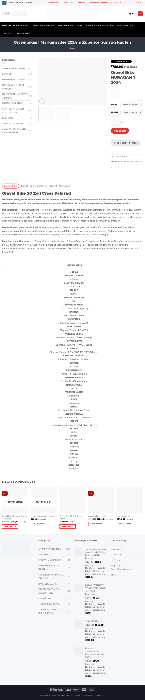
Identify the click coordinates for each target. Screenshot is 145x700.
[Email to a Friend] (119, 167)
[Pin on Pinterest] (123, 167)
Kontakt (137, 2)
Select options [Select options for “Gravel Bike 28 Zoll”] (96, 523)
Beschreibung (11, 186)
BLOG (126, 3)
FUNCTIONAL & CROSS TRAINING (70, 25)
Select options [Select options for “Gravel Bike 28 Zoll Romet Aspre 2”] (67, 526)
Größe (114, 112)
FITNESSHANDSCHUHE (13, 79)
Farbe (114, 104)
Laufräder (8, 118)
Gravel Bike (128, 161)
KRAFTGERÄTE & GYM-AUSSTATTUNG (16, 25)
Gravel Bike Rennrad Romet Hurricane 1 (14, 517)
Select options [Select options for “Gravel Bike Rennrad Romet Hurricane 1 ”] (10, 526)
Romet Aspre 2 (123, 516)
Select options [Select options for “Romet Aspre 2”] (125, 523)
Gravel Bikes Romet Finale (42, 516)
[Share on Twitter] (116, 167)
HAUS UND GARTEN (22, 33)
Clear (140, 101)
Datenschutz (67, 3)
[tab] (10, 186)
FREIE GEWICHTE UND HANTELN (13, 86)
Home (72, 48)
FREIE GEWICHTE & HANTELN (44, 25)
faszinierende (95, 199)
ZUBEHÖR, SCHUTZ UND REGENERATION (14, 130)
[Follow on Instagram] (4, 3)
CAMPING (8, 33)
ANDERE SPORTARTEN (126, 25)
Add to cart (120, 130)
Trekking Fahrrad (12, 123)
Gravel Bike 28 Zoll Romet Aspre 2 (71, 517)
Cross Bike (119, 161)
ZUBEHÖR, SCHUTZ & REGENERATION (100, 25)
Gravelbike (138, 161)
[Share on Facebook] (112, 167)
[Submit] (24, 13)
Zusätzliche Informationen (34, 186)
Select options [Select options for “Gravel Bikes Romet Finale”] (39, 523)
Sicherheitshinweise (60, 186)
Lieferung (81, 3)
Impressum (53, 3)
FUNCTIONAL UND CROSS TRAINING (15, 95)
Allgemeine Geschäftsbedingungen (105, 3)
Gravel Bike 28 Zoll (96, 516)
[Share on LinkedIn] (126, 167)
